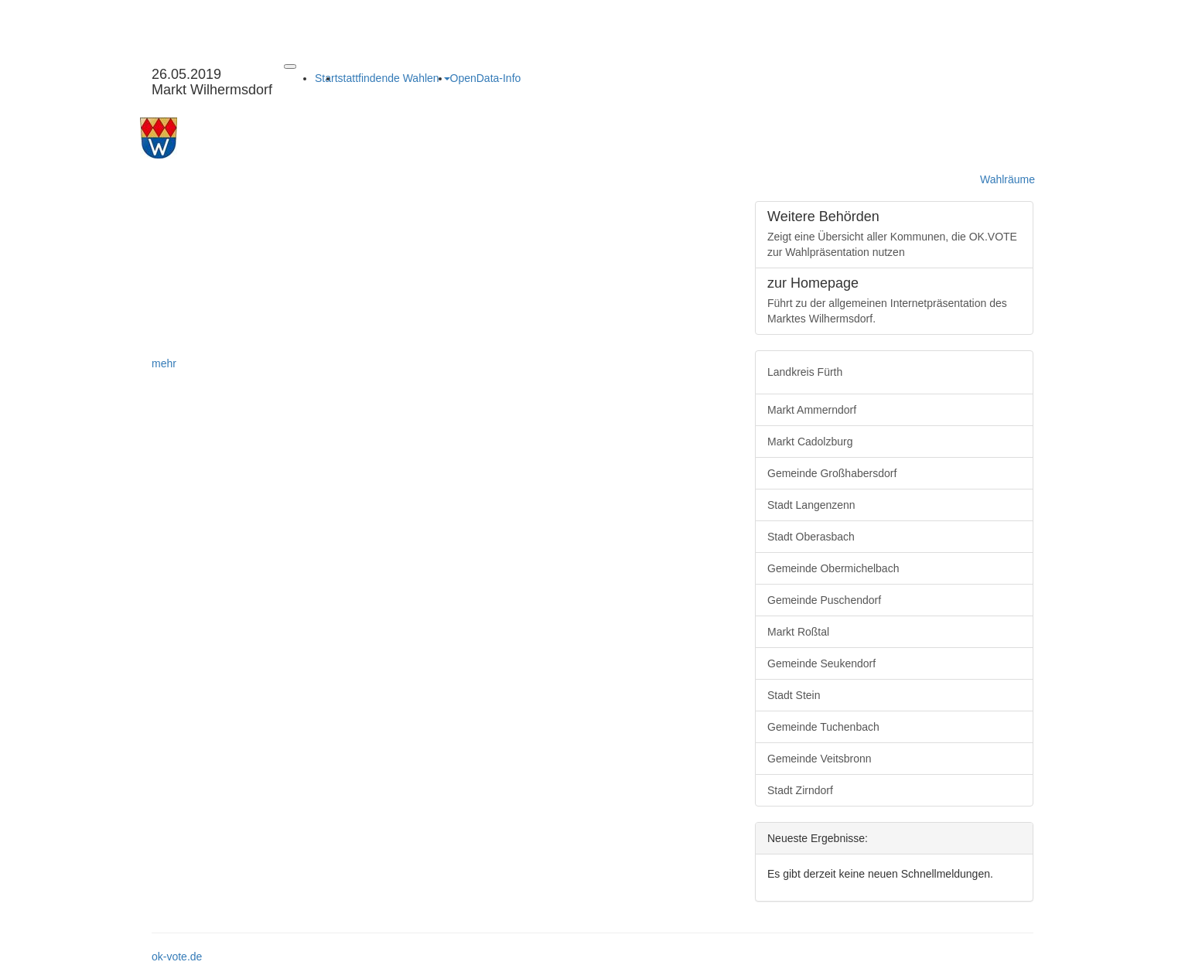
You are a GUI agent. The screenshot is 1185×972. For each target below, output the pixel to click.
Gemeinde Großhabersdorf (831, 473)
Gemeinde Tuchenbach (823, 727)
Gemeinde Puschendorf (824, 600)
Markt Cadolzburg (810, 441)
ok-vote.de (177, 956)
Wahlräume (1007, 179)
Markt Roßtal (798, 632)
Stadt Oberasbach (811, 536)
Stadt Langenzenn (811, 505)
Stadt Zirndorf (800, 790)
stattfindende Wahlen (394, 78)
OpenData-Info (485, 78)
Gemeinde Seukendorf (821, 663)
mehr (164, 363)
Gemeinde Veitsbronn (819, 758)
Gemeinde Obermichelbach (833, 568)
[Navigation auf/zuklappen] (290, 66)
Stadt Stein (794, 695)
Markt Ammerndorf (811, 410)
